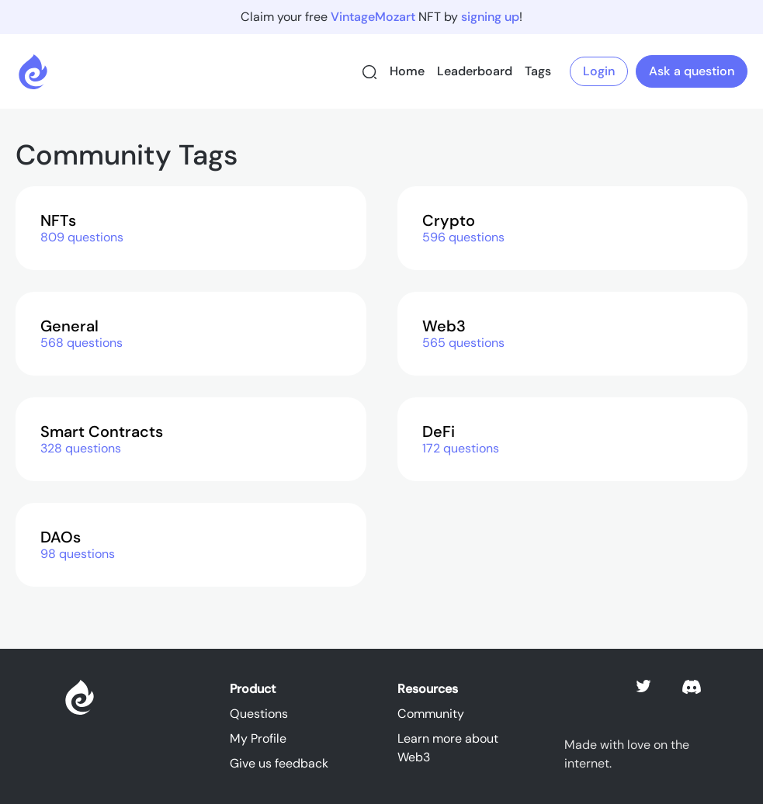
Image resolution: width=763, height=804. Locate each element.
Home (407, 71)
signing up (490, 17)
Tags (538, 71)
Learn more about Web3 (447, 747)
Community (430, 713)
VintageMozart (373, 17)
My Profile (258, 738)
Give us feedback (279, 763)
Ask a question (691, 71)
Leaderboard (474, 71)
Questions (259, 713)
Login (599, 71)
